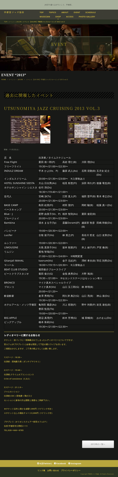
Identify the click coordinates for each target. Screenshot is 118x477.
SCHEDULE (90, 12)
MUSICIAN (45, 16)
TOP (42, 12)
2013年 (19, 22)
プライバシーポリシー (71, 470)
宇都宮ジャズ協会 (14, 12)
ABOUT (64, 12)
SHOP (58, 16)
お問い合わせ (53, 470)
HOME (3, 79)
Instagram (74, 463)
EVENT (77, 12)
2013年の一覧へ (98, 444)
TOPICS (52, 12)
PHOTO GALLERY (87, 16)
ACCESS (70, 16)
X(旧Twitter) (44, 463)
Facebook (60, 463)
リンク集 (41, 470)
